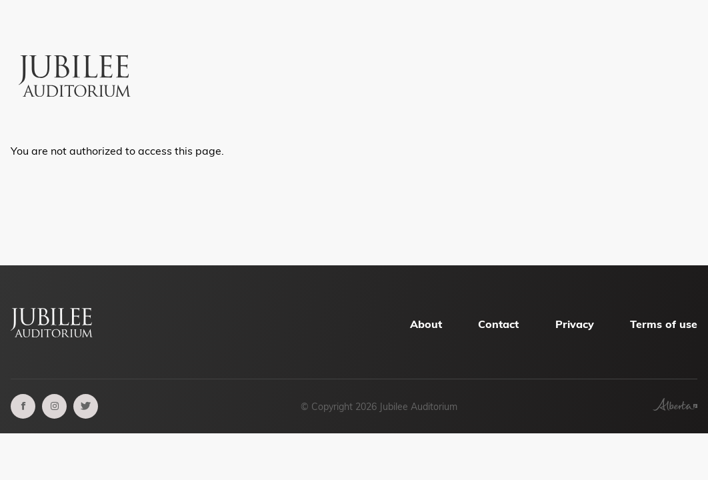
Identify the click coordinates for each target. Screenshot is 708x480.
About (426, 324)
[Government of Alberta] (675, 406)
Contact (498, 324)
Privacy (574, 324)
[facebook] (23, 406)
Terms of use (663, 324)
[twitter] (85, 406)
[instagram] (54, 406)
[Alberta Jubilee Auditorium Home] (77, 52)
